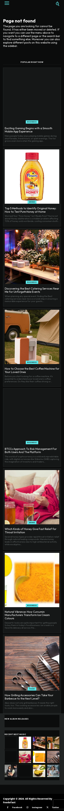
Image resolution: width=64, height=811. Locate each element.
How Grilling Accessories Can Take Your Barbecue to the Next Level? (29, 696)
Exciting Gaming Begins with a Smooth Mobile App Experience (28, 129)
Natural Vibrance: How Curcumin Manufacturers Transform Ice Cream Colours (27, 615)
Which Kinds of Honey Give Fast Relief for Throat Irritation (30, 530)
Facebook (17, 807)
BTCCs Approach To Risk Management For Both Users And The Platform (31, 450)
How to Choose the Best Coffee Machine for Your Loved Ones (32, 370)
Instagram (37, 807)
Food (32, 689)
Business (32, 122)
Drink (32, 202)
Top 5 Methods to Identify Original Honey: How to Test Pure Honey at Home (30, 210)
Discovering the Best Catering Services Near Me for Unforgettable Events (32, 290)
